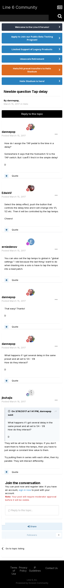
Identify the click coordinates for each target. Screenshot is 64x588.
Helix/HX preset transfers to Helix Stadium (32, 70)
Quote (15, 175)
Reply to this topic (32, 113)
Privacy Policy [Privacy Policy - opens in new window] (23, 569)
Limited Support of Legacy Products (32, 49)
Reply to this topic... (20, 510)
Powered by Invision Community (32, 583)
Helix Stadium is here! (32, 81)
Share (32, 526)
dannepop (13, 100)
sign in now (25, 490)
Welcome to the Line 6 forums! (32, 27)
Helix (25, 104)
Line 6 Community (20, 7)
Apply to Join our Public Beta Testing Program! (32, 38)
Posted (14, 135)
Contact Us (51, 568)
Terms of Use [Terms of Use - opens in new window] (13, 570)
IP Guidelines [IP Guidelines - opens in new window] (35, 569)
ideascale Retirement (32, 58)
